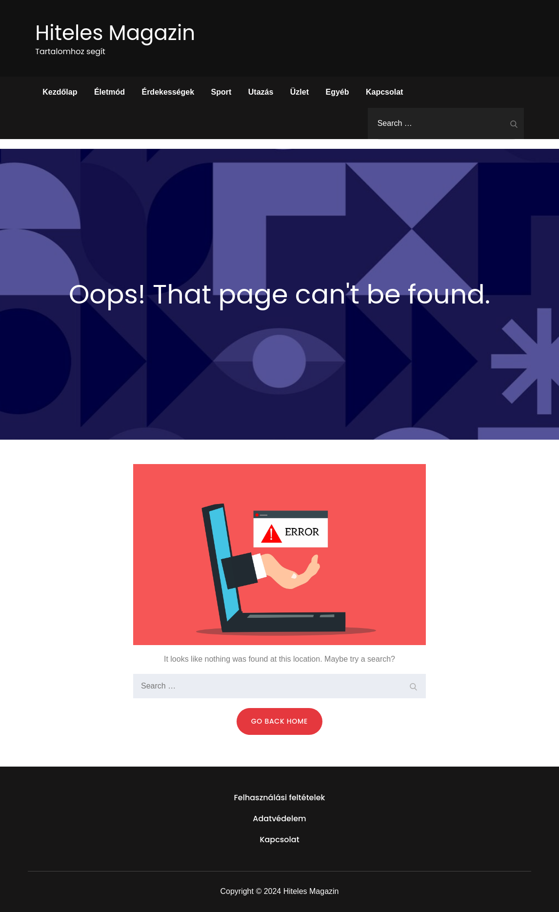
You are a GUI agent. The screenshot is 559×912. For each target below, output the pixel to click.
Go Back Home (279, 721)
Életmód (109, 92)
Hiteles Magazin (115, 33)
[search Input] (446, 123)
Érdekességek (167, 92)
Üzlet (299, 92)
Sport (221, 92)
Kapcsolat (384, 92)
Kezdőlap (59, 92)
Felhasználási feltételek (279, 797)
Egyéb (337, 92)
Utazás (261, 92)
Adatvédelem (279, 818)
